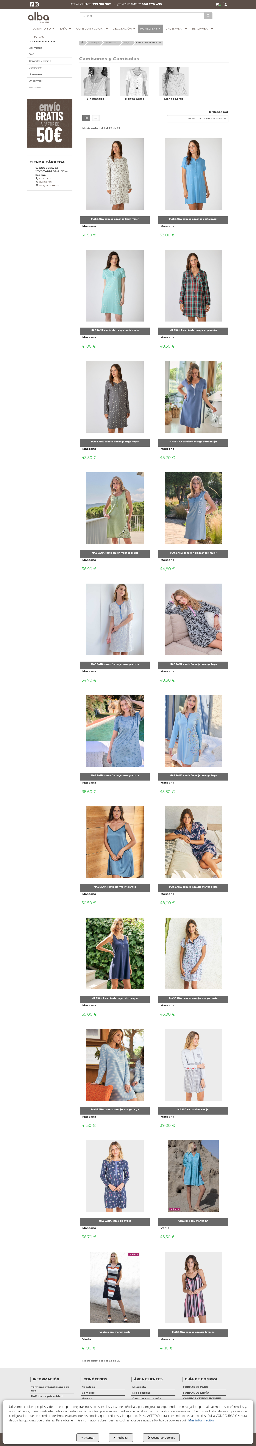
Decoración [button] (35, 67)
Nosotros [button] (88, 1386)
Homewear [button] (35, 74)
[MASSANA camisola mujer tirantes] (115, 841)
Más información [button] (201, 1420)
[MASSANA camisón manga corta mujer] (193, 396)
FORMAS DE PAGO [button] (195, 1386)
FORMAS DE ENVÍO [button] (196, 1392)
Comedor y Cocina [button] (40, 60)
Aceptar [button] (88, 1438)
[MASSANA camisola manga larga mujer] (115, 173)
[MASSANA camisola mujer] (193, 1064)
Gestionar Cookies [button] (161, 1438)
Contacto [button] (88, 1392)
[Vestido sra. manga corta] (115, 1286)
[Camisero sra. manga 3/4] (193, 1175)
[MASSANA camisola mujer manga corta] (193, 841)
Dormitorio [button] (35, 47)
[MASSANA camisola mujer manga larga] (115, 1064)
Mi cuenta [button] (139, 1386)
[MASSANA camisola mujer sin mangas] (115, 952)
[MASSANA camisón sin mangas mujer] (115, 507)
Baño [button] (32, 54)
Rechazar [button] (120, 1438)
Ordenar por (218, 112)
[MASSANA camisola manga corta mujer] (193, 173)
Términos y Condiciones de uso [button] (50, 1388)
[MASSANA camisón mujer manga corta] (115, 618)
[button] (32, 5)
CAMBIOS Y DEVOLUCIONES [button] (202, 1398)
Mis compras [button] (141, 1392)
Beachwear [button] (36, 87)
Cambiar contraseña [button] (146, 1398)
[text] (142, 15)
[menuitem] (218, 4)
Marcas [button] (87, 1398)
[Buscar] (208, 15)
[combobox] (197, 118)
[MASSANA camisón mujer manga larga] (193, 618)
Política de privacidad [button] (46, 1396)
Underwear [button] (35, 80)
